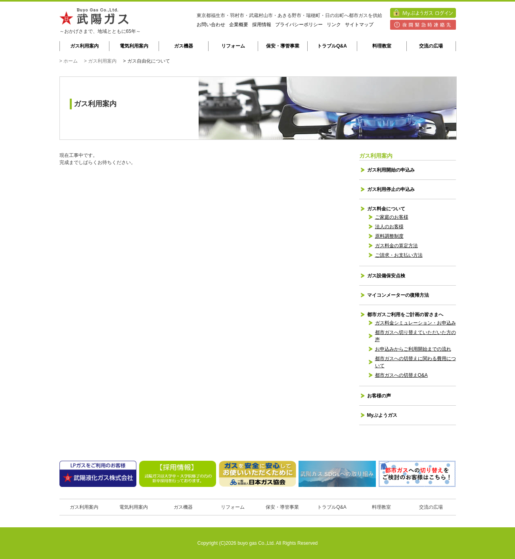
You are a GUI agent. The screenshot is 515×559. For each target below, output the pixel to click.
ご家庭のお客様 (391, 217)
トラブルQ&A (332, 46)
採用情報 (261, 24)
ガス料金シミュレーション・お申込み (415, 323)
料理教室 (381, 46)
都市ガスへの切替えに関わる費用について (415, 362)
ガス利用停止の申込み (391, 189)
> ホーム (68, 61)
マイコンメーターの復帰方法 (398, 295)
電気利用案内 (134, 46)
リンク (334, 24)
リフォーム (233, 46)
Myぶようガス (382, 415)
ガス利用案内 (84, 46)
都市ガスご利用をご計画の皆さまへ (405, 314)
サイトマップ (359, 24)
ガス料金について (386, 209)
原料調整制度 (389, 236)
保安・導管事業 (282, 46)
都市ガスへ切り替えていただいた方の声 (415, 336)
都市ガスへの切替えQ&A (401, 375)
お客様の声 (379, 396)
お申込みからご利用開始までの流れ (413, 349)
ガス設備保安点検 (386, 276)
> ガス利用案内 (100, 61)
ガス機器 (183, 46)
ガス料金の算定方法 (396, 245)
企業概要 (238, 24)
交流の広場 (431, 46)
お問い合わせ (211, 24)
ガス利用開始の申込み (391, 170)
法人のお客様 (389, 226)
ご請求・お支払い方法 (399, 255)
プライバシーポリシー (299, 24)
